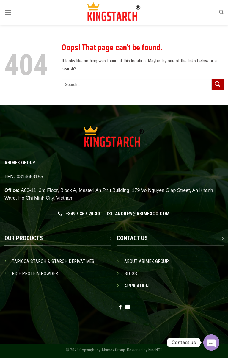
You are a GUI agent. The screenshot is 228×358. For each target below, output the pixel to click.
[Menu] (8, 12)
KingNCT (155, 350)
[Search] (221, 12)
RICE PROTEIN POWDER (35, 273)
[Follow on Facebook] (120, 307)
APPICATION (136, 286)
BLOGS (130, 273)
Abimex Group (113, 350)
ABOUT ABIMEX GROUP (146, 261)
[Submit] (218, 84)
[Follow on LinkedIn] (127, 307)
